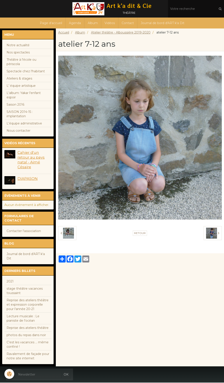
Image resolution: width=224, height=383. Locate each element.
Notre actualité (18, 46)
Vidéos (110, 23)
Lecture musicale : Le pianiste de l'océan (23, 319)
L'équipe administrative (24, 124)
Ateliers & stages (19, 79)
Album (93, 23)
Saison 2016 (15, 105)
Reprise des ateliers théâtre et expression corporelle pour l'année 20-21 (28, 305)
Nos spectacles (18, 53)
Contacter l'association (24, 231)
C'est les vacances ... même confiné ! (28, 345)
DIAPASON (28, 179)
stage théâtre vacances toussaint (25, 291)
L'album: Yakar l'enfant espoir (24, 95)
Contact (128, 23)
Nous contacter (18, 131)
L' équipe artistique (21, 86)
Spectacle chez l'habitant (26, 72)
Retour (140, 233)
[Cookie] (9, 374)
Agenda (75, 23)
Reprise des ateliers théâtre (28, 328)
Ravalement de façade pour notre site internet (28, 356)
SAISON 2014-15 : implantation (20, 114)
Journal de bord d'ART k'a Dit (162, 23)
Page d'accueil (51, 23)
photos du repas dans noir (26, 335)
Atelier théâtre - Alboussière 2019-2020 (120, 33)
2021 (10, 282)
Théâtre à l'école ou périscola (21, 62)
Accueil (63, 33)
